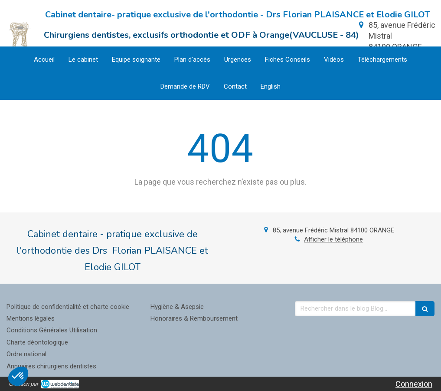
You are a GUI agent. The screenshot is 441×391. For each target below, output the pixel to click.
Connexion (413, 383)
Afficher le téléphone (333, 239)
